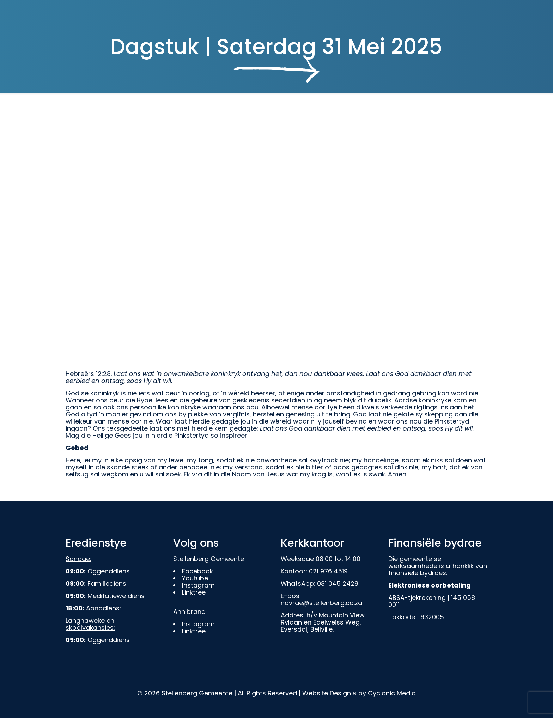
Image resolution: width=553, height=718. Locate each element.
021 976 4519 (328, 571)
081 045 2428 (337, 583)
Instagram (198, 585)
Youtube (195, 578)
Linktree (194, 592)
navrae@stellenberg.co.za (321, 602)
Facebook (197, 571)
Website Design (326, 693)
